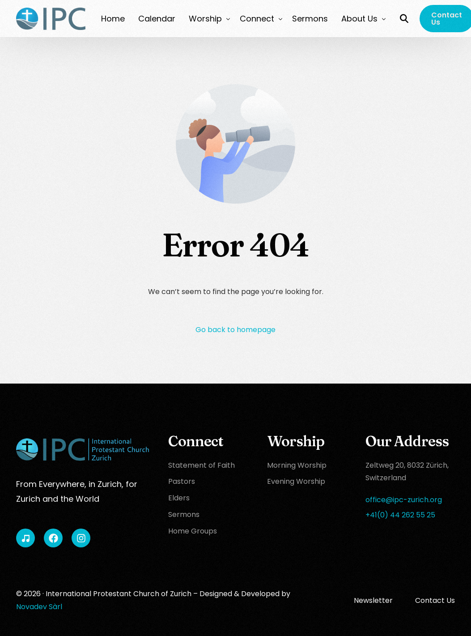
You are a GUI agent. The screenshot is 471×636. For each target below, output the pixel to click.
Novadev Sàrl (39, 607)
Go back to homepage (235, 329)
